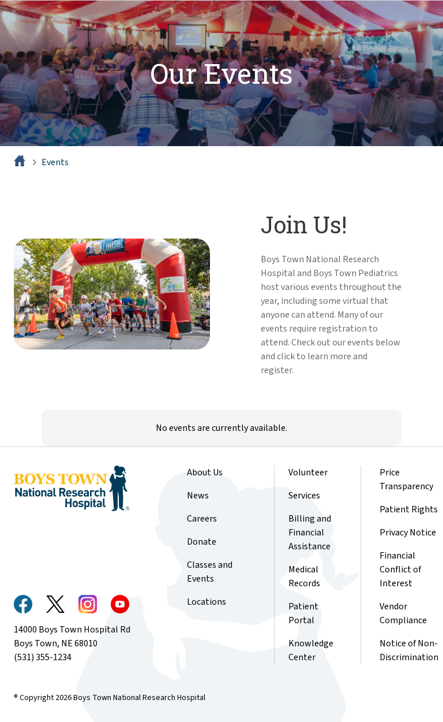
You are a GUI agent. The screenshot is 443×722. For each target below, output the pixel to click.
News (198, 495)
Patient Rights (409, 509)
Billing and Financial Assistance (309, 532)
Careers (202, 518)
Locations (206, 602)
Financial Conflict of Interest (400, 569)
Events (55, 162)
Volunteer (308, 472)
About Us (205, 472)
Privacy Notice (408, 532)
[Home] (21, 162)
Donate (201, 541)
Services (304, 495)
